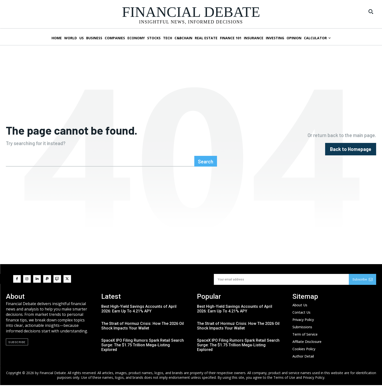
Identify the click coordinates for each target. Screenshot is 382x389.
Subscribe (362, 283)
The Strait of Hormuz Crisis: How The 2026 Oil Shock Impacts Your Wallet (142, 329)
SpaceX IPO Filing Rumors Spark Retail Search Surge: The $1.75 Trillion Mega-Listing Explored (142, 349)
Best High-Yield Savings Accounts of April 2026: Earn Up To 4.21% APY (138, 313)
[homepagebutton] (350, 151)
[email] (281, 283)
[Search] (205, 165)
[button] (370, 11)
